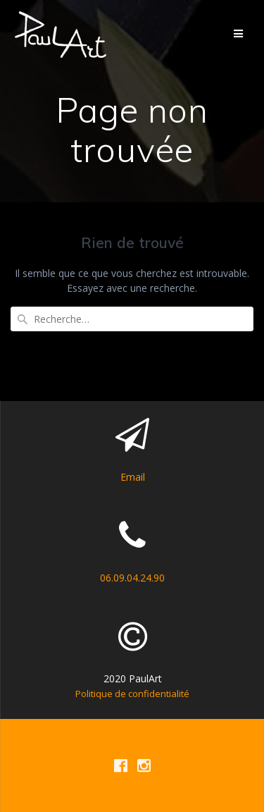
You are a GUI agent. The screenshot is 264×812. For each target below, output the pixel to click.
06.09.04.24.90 (132, 577)
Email (132, 477)
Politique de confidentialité (132, 693)
